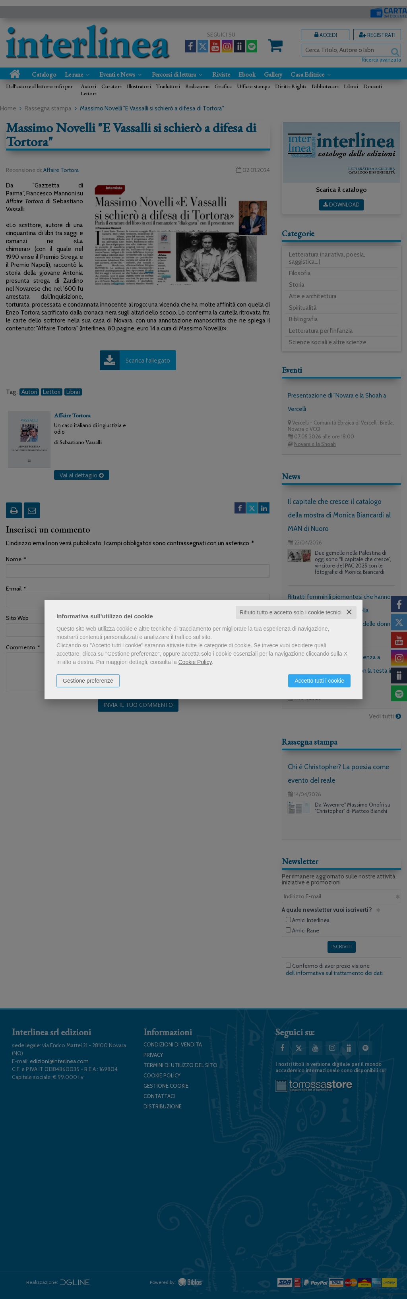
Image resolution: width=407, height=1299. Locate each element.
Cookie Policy (195, 662)
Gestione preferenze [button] (88, 680)
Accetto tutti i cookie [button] (319, 680)
